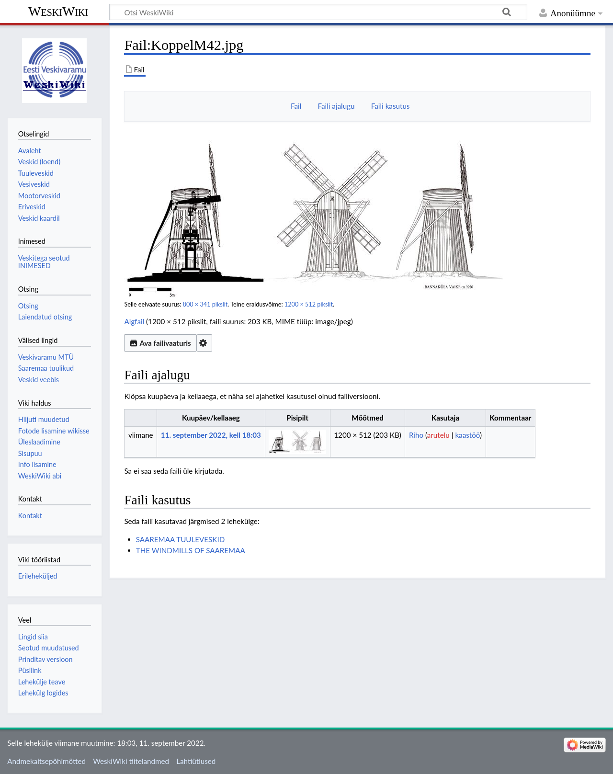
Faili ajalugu (336, 106)
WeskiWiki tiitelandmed (131, 761)
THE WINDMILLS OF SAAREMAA (190, 550)
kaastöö (467, 435)
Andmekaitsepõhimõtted (46, 761)
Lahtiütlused (196, 761)
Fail (296, 106)
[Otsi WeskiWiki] (318, 12)
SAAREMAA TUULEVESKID (180, 539)
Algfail (134, 321)
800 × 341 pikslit (205, 304)
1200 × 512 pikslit (308, 304)
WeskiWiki (58, 11)
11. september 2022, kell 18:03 (211, 435)
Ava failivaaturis (160, 343)
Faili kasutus (390, 106)
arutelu (438, 435)
